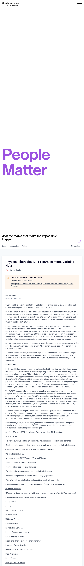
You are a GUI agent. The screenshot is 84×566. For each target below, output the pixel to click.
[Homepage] (10, 3)
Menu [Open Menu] (79, 3)
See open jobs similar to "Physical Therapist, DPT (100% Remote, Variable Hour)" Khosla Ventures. (42, 285)
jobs (4, 246)
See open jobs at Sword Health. (22, 280)
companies (14, 246)
